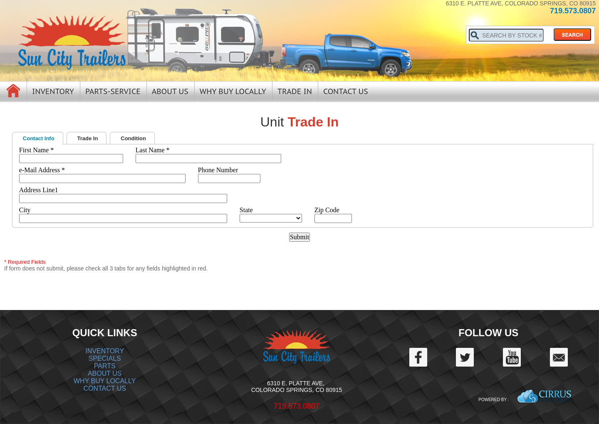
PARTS (105, 365)
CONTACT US (104, 388)
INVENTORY (104, 351)
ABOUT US (105, 373)
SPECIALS (105, 358)
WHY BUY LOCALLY (105, 380)
